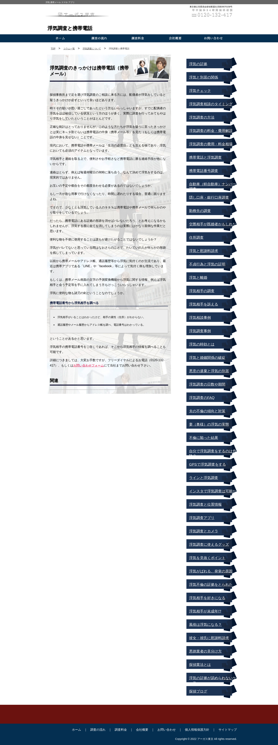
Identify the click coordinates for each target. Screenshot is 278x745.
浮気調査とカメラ (203, 531)
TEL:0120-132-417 (139, 718)
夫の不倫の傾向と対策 (207, 411)
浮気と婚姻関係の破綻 (207, 358)
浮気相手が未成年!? (205, 611)
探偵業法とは (200, 665)
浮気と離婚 (198, 278)
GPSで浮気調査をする (207, 464)
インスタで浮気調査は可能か (212, 491)
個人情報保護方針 (197, 729)
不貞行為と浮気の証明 (207, 264)
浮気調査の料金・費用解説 (211, 131)
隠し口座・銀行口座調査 (209, 197)
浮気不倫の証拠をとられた (211, 585)
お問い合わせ (166, 729)
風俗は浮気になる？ (205, 625)
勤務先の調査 (200, 211)
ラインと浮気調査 (203, 478)
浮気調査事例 (200, 331)
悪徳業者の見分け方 (205, 651)
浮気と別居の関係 (203, 77)
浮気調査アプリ (201, 518)
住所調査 (196, 237)
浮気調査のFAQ (201, 398)
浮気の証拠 (198, 64)
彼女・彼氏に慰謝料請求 (209, 638)
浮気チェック (200, 91)
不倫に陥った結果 (203, 438)
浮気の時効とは (201, 344)
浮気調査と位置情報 (205, 504)
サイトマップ (227, 729)
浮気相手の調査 (201, 291)
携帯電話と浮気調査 (205, 157)
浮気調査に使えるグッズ (209, 544)
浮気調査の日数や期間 (207, 384)
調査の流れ (98, 729)
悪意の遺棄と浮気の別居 (209, 371)
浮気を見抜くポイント (207, 558)
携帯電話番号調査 (203, 171)
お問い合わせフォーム (88, 365)
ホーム (76, 729)
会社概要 (142, 729)
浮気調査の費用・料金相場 (211, 144)
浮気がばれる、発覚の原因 (211, 571)
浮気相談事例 (200, 318)
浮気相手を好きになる (207, 598)
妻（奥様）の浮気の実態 (209, 424)
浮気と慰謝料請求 (203, 251)
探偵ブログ (198, 691)
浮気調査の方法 (201, 117)
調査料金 (121, 729)
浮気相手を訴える (203, 304)
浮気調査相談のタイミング (211, 104)
